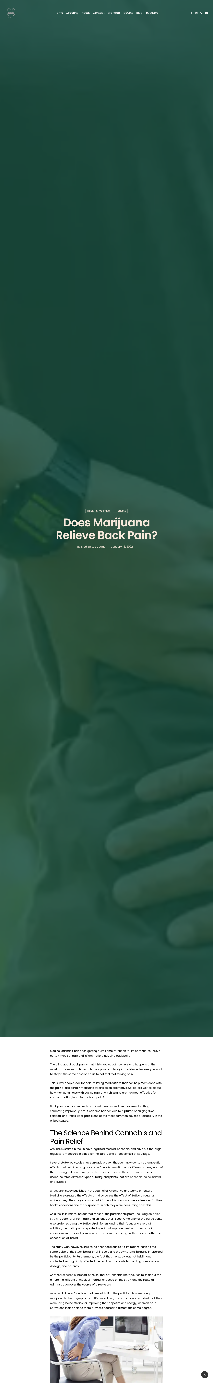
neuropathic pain (100, 1233)
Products (120, 511)
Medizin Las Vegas (93, 547)
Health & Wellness (98, 511)
